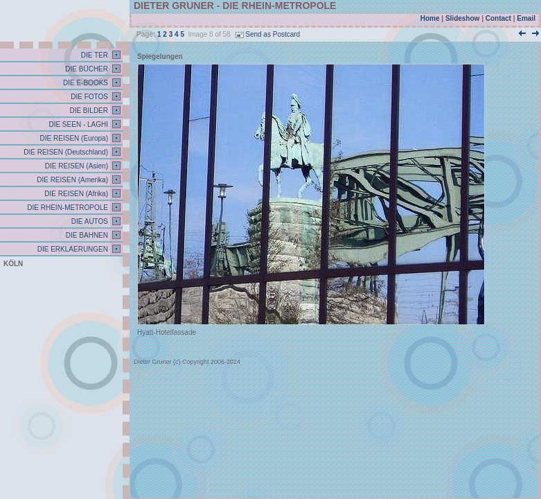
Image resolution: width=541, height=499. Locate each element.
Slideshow (462, 18)
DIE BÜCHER (86, 69)
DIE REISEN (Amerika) (71, 180)
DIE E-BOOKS (84, 83)
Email (526, 18)
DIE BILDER (88, 110)
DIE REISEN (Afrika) (75, 194)
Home (430, 18)
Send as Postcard (268, 34)
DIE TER (93, 55)
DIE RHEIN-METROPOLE (67, 207)
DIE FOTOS (89, 96)
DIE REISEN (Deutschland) (65, 152)
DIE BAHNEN (86, 235)
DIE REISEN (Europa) (73, 138)
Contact (498, 18)
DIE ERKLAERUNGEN (71, 249)
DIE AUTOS (88, 221)
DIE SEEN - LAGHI (77, 124)
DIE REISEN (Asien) (75, 166)
